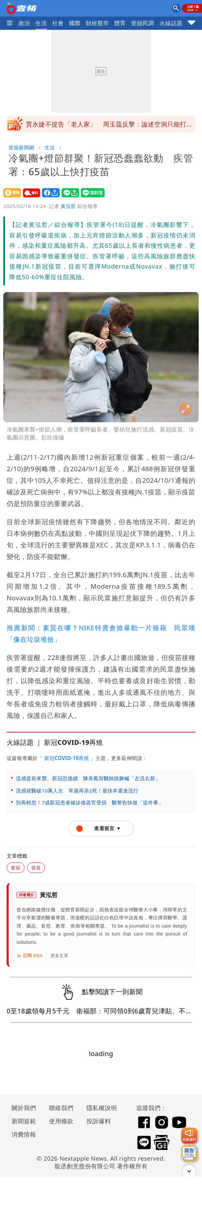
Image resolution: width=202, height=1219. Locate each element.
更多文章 (60, 955)
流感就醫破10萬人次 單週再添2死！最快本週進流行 (77, 790)
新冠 (15, 867)
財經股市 (97, 23)
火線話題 (170, 23)
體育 (120, 23)
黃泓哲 (68, 206)
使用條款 (61, 1121)
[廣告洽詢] (189, 1153)
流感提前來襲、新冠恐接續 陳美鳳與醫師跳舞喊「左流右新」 (88, 778)
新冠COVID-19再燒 (66, 758)
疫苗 (36, 867)
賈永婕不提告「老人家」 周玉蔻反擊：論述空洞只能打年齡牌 (109, 126)
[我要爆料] (189, 1135)
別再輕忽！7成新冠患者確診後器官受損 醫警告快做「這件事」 (90, 802)
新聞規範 (24, 1121)
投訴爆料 (98, 1121)
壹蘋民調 (142, 23)
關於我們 (24, 1108)
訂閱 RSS (30, 955)
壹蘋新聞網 (21, 147)
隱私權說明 (99, 1108)
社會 (58, 23)
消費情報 (24, 1134)
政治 (24, 23)
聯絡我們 (61, 1108)
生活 (41, 23)
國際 (74, 23)
